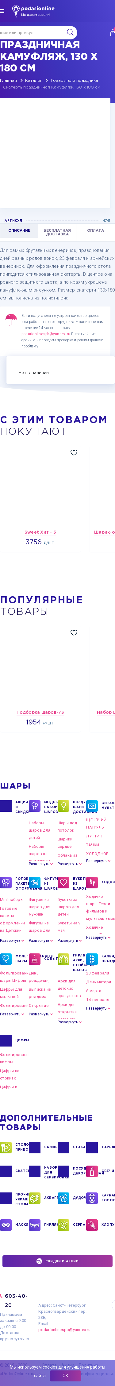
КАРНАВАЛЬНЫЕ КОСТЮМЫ (108, 1198)
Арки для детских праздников (69, 988)
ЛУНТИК (94, 836)
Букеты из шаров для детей (68, 906)
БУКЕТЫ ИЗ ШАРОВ (79, 883)
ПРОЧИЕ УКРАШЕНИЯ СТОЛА (22, 1199)
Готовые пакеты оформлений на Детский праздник (12, 923)
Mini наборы (12, 899)
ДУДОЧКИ (79, 1198)
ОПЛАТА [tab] (95, 230)
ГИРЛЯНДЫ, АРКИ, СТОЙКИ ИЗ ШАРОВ (79, 962)
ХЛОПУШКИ (108, 1225)
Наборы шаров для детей (39, 830)
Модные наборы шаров (51, 807)
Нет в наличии (34, 373)
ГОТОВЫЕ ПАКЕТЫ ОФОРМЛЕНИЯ (22, 883)
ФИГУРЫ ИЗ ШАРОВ (51, 883)
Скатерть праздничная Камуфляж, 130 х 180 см (51, 87)
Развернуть (39, 864)
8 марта (93, 991)
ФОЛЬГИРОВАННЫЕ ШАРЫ (22, 959)
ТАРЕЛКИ (108, 1147)
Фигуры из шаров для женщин (39, 930)
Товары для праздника (74, 80)
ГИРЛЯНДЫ (51, 1225)
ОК (65, 1375)
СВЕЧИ (108, 1171)
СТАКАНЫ (79, 1147)
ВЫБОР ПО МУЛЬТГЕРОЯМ (108, 806)
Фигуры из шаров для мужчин (39, 906)
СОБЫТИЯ (51, 959)
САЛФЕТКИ (51, 1147)
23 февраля (97, 973)
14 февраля (97, 999)
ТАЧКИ (92, 845)
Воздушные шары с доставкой (79, 807)
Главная (8, 80)
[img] (2, 11)
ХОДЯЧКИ (108, 882)
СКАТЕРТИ (22, 1171)
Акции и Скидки (22, 807)
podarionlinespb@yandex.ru (45, 334)
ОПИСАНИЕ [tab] (19, 230)
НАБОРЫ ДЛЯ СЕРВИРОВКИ (51, 1172)
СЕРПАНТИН (79, 1225)
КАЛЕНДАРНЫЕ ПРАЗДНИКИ (108, 959)
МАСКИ (22, 1225)
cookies (50, 1367)
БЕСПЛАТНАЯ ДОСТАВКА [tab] (57, 232)
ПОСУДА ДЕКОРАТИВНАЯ (79, 1171)
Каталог (33, 80)
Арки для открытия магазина (67, 1011)
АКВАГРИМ (51, 1198)
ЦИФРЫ (22, 1041)
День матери (98, 982)
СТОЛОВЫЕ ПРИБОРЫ (22, 1147)
